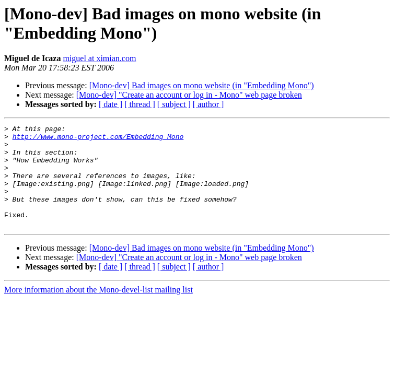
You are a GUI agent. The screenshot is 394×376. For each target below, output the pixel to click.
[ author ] (208, 104)
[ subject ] (174, 104)
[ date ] (110, 104)
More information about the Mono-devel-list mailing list (98, 310)
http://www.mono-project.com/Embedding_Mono (98, 139)
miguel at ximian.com (99, 58)
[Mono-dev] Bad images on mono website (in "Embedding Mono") (201, 85)
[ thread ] (139, 104)
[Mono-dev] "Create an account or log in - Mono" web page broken (189, 94)
